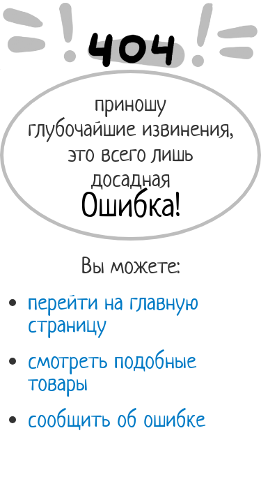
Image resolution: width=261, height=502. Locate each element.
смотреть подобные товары (112, 371)
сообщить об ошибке (116, 419)
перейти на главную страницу (113, 313)
